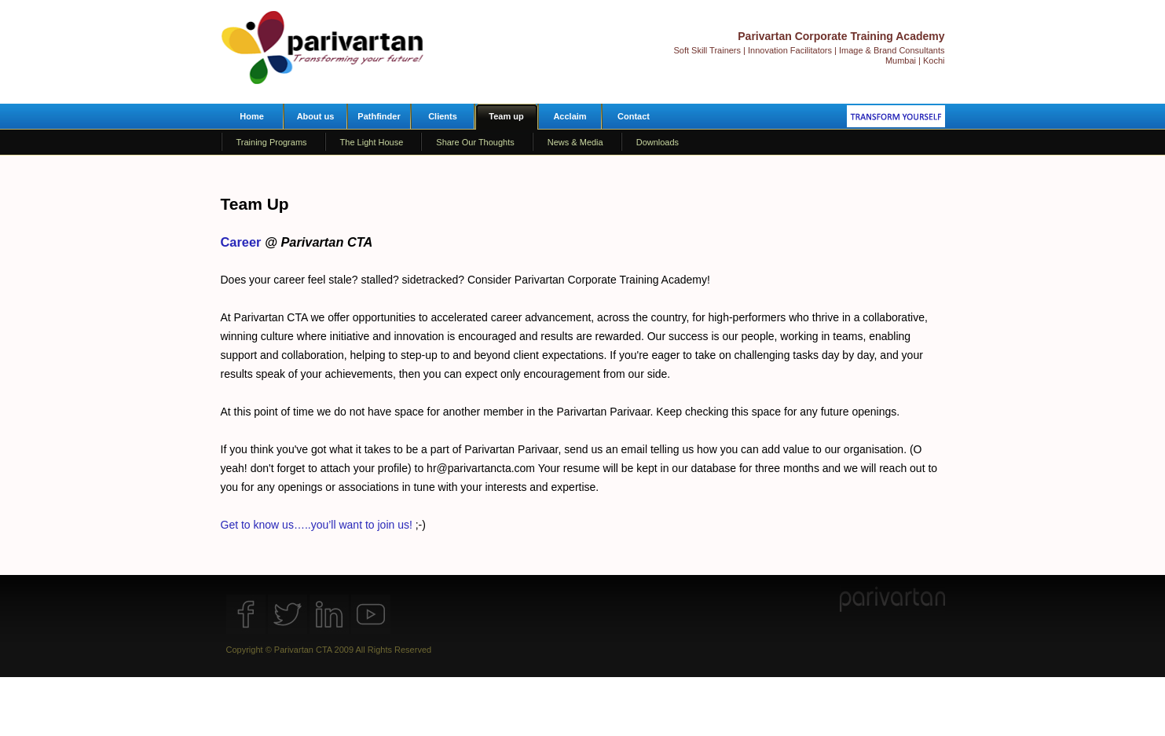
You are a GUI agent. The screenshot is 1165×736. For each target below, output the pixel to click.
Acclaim (569, 116)
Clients (442, 116)
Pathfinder (378, 116)
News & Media (575, 142)
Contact (633, 116)
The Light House (372, 142)
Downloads (657, 142)
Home (252, 116)
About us (316, 116)
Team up (506, 116)
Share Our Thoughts (475, 142)
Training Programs (271, 142)
